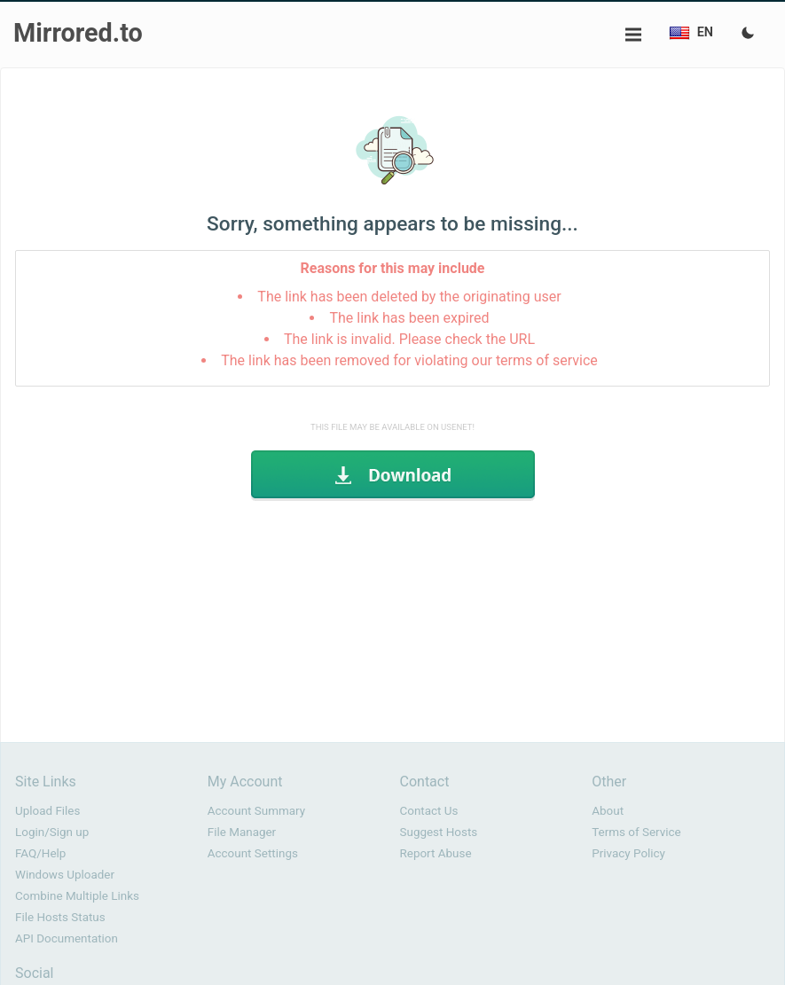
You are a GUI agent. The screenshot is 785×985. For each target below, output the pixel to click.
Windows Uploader (64, 874)
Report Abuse (436, 853)
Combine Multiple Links (77, 896)
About (608, 810)
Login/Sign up (52, 832)
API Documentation (66, 938)
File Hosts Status (60, 917)
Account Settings (253, 853)
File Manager (242, 832)
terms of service (547, 360)
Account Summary (256, 810)
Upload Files (47, 810)
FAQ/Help (40, 853)
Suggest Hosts (439, 832)
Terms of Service (636, 832)
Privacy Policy (628, 853)
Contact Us (429, 810)
